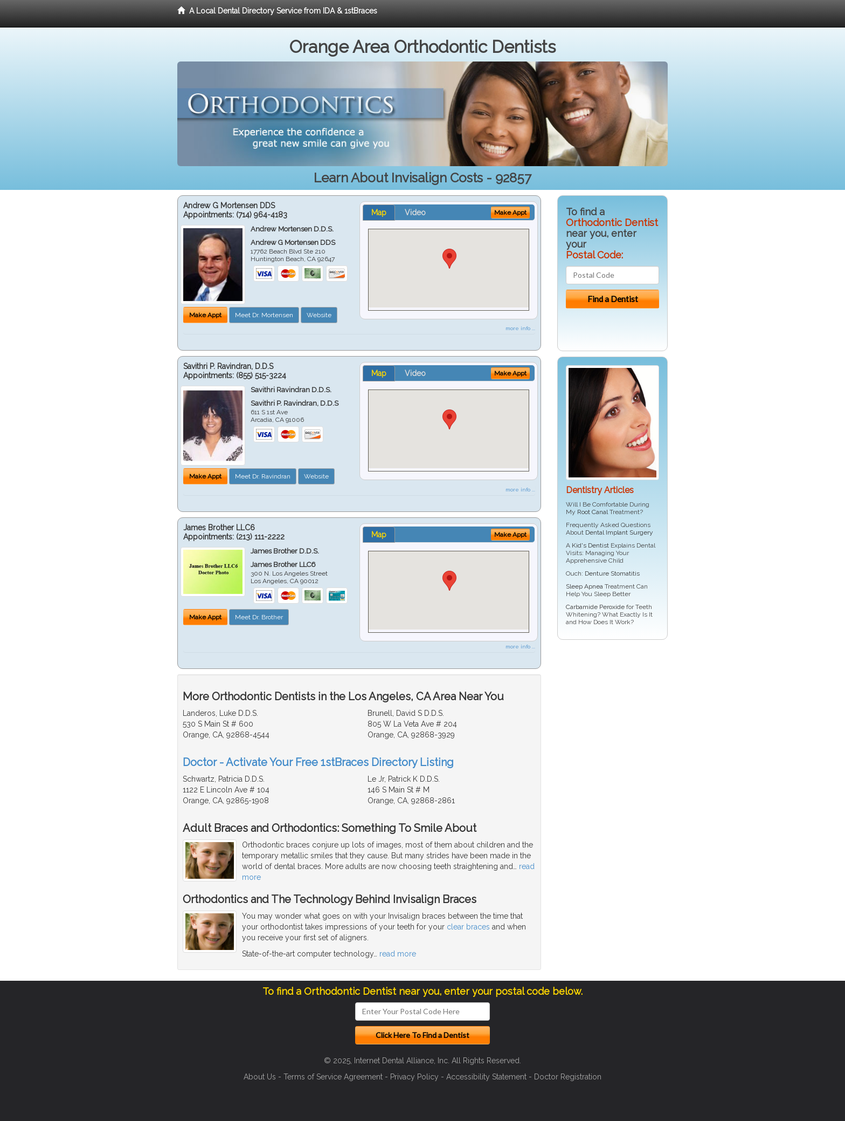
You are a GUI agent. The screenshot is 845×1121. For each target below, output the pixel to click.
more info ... (520, 328)
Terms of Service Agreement (333, 1076)
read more (397, 953)
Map (378, 212)
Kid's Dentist (590, 545)
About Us (260, 1076)
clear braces (468, 926)
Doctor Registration (567, 1076)
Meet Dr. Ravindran (262, 476)
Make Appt (205, 315)
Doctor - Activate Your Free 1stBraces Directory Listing (318, 762)
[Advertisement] (612, 731)
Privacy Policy (414, 1076)
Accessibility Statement (486, 1076)
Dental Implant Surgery (619, 532)
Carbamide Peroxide (595, 607)
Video (415, 212)
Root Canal (592, 512)
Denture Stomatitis (612, 573)
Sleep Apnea (584, 586)
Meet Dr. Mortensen (264, 315)
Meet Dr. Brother (259, 617)
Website (319, 315)
